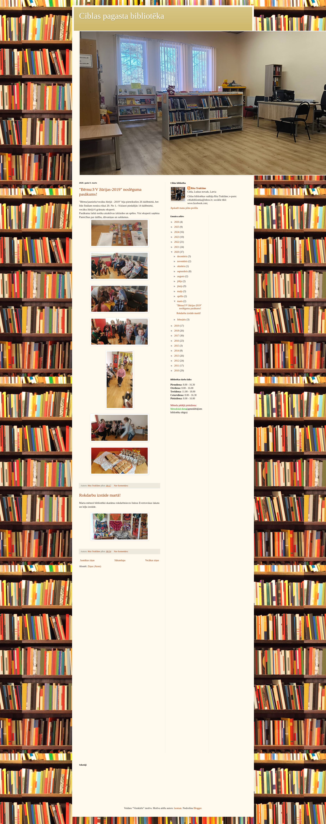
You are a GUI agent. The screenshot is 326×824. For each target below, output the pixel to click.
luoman (178, 808)
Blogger (197, 808)
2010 (177, 370)
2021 (177, 247)
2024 (177, 232)
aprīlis (180, 296)
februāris (181, 319)
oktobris (181, 266)
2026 (177, 222)
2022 (177, 242)
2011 (177, 365)
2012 (177, 360)
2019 (177, 325)
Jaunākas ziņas (87, 560)
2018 (177, 330)
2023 (177, 237)
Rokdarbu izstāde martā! (100, 495)
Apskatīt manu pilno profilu (184, 208)
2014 (177, 350)
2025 (177, 227)
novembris (182, 261)
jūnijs (180, 286)
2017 (177, 335)
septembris (182, 271)
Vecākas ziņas (152, 560)
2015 (177, 345)
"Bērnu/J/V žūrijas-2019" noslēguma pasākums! (189, 307)
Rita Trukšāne (198, 188)
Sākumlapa (119, 560)
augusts (181, 276)
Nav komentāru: (121, 485)
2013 (177, 355)
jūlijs (180, 281)
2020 (177, 252)
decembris (182, 256)
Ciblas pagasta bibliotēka (121, 15)
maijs (180, 291)
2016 (177, 340)
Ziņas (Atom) (94, 566)
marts (180, 301)
